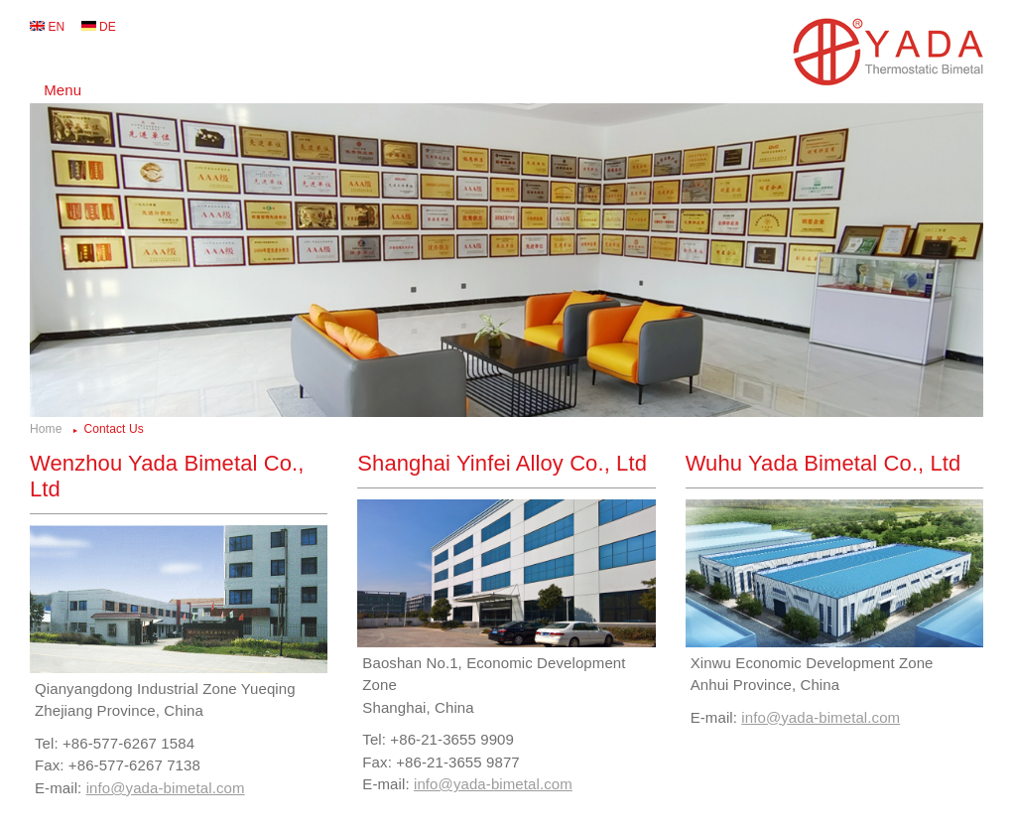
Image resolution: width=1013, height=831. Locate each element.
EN (56, 27)
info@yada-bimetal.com (165, 787)
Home (46, 429)
